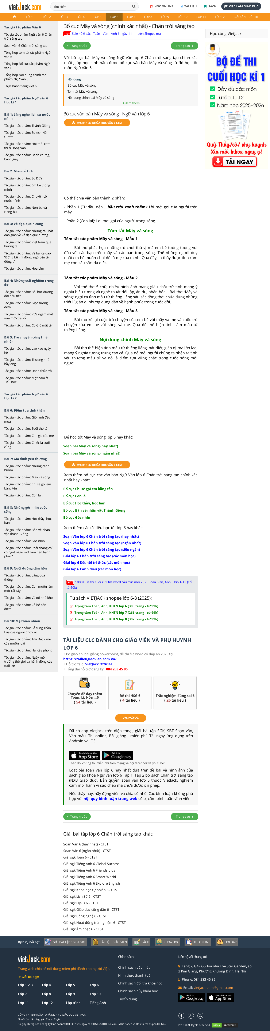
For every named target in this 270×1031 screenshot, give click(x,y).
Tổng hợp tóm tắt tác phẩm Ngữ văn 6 (27, 54)
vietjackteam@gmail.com (213, 987)
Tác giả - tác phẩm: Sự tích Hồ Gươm (25, 134)
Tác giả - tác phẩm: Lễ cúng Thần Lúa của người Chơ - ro (27, 630)
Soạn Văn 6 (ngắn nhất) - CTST (87, 850)
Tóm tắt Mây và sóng (82, 91)
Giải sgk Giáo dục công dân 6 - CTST (91, 909)
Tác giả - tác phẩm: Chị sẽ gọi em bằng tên (27, 486)
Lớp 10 (183, 17)
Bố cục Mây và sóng (82, 85)
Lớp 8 (148, 17)
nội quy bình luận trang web (110, 798)
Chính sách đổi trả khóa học (140, 983)
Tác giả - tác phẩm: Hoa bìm (24, 268)
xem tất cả (131, 718)
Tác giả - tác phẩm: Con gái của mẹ (29, 435)
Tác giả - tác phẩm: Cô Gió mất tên (28, 325)
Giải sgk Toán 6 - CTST (80, 857)
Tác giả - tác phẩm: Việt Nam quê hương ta (27, 244)
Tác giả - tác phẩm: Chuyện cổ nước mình (25, 198)
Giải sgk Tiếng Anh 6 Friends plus (89, 870)
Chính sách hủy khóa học (138, 991)
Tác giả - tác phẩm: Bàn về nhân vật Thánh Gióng (27, 532)
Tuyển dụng (127, 999)
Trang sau (184, 46)
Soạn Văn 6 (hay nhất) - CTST (85, 844)
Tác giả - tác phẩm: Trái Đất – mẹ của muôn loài (27, 641)
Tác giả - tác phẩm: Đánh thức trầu (29, 371)
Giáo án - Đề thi (246, 17)
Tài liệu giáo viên (109, 942)
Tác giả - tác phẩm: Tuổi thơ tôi (26, 428)
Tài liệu (189, 6)
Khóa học (167, 942)
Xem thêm (131, 103)
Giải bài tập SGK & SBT (65, 942)
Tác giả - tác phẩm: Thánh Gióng (27, 125)
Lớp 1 (30, 17)
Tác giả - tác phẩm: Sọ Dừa (23, 178)
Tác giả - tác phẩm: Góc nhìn (24, 541)
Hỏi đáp (226, 942)
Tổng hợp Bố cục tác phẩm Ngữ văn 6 (27, 66)
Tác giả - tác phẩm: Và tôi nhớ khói (29, 597)
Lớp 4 (81, 17)
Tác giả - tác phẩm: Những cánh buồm (26, 468)
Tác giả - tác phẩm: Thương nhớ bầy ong (26, 361)
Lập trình (73, 1002)
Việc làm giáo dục (241, 6)
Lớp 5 (97, 17)
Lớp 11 (201, 17)
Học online (161, 6)
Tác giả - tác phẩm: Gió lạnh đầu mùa (27, 419)
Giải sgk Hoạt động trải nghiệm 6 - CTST (94, 922)
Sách (210, 6)
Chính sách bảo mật (134, 967)
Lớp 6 (114, 17)
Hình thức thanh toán (135, 975)
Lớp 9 (165, 17)
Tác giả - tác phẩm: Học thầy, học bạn (27, 520)
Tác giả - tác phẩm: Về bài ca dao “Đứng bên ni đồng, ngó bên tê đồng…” (27, 257)
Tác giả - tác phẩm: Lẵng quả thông (24, 577)
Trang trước (77, 46)
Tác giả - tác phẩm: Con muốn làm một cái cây (28, 588)
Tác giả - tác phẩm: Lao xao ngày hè (27, 350)
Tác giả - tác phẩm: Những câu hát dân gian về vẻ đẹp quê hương (28, 233)
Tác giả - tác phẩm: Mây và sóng (27, 477)
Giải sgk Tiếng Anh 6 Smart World (89, 877)
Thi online (198, 942)
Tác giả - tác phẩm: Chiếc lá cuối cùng (27, 444)
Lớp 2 (47, 17)
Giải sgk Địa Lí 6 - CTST (80, 903)
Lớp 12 (220, 17)
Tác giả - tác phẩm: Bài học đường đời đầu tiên (28, 294)
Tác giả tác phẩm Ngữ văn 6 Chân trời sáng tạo (28, 36)
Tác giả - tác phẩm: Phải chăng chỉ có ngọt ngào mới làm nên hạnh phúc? (28, 552)
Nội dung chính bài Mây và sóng (91, 97)
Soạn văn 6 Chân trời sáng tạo (25, 45)
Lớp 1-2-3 (25, 985)
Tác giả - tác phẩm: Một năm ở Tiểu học (26, 380)
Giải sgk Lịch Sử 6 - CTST (82, 896)
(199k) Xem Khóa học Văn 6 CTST (97, 123)
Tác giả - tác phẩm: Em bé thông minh (27, 187)
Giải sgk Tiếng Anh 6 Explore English (91, 883)
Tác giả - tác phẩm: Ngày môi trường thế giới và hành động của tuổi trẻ (28, 661)
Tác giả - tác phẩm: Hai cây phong (28, 650)
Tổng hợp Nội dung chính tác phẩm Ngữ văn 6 (25, 77)
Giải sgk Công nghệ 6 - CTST (85, 916)
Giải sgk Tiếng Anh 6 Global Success (91, 863)
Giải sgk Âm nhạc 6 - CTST (83, 929)
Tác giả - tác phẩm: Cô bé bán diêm (25, 607)
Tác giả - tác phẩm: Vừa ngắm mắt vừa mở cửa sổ (28, 316)
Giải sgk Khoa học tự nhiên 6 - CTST (91, 890)
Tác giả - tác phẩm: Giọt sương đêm (26, 305)
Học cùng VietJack (225, 33)
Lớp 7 (131, 17)
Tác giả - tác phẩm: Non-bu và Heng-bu (25, 209)
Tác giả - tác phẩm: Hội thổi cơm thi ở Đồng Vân (27, 146)
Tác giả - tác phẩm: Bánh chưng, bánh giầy (27, 157)
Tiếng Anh (98, 1002)
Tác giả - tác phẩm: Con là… (23, 495)
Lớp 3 (64, 17)
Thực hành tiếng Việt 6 (20, 86)
